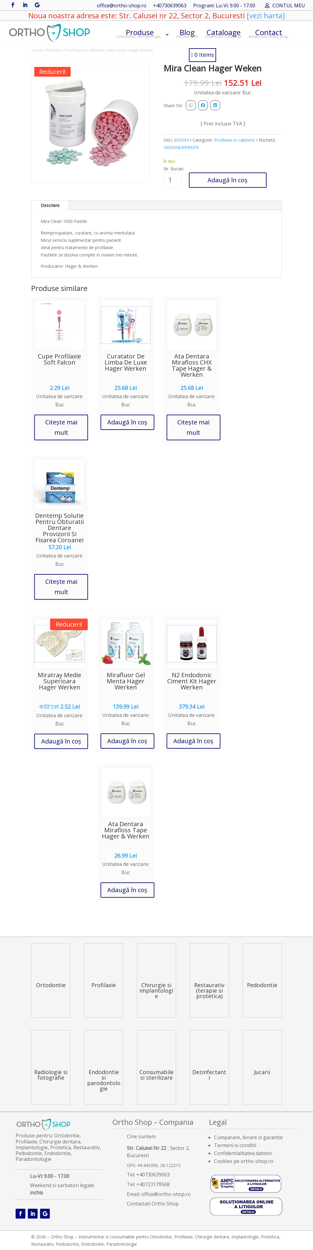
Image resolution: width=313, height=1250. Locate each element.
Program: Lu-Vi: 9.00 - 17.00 (224, 6)
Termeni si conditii (235, 1145)
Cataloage (223, 33)
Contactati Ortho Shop (153, 1203)
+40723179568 (153, 1184)
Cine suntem (141, 1136)
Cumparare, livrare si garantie (248, 1137)
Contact (269, 33)
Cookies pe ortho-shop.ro (243, 1161)
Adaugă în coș (228, 180)
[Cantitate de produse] (173, 180)
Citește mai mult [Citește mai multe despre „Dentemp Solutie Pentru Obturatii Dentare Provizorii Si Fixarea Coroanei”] (61, 586)
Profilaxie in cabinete (85, 50)
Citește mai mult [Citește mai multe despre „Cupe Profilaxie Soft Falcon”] (61, 427)
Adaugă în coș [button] (127, 422)
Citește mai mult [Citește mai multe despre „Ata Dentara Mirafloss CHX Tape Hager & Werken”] (193, 427)
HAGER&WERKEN (181, 147)
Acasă (36, 50)
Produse (139, 33)
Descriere (50, 205)
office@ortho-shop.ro (121, 6)
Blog (187, 33)
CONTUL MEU (288, 6)
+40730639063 (169, 6)
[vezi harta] (265, 15)
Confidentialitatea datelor (243, 1153)
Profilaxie (54, 50)
